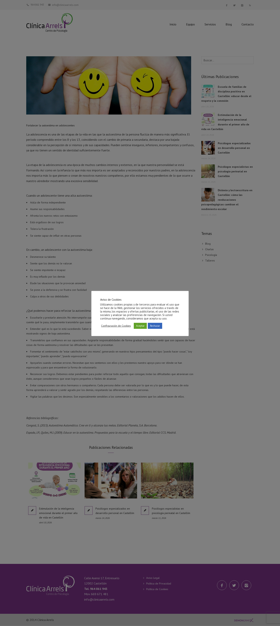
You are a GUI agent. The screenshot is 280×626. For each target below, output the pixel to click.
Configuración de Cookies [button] (116, 325)
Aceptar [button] (140, 325)
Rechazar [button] (155, 325)
